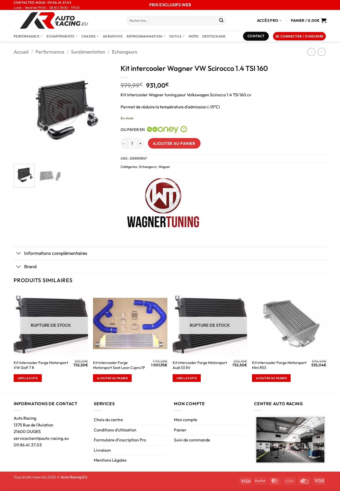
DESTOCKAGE (214, 36)
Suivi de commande (192, 439)
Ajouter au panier (174, 143)
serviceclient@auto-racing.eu (41, 438)
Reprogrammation (146, 36)
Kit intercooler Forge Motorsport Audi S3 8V (200, 365)
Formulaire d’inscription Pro (120, 439)
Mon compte (185, 419)
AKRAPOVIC (113, 36)
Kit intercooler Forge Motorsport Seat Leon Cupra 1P (119, 365)
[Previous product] (321, 52)
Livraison (102, 450)
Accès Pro (269, 20)
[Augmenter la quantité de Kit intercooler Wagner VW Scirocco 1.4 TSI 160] (140, 143)
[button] (299, 36)
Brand (25, 267)
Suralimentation (88, 52)
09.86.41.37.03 (28, 444)
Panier (180, 429)
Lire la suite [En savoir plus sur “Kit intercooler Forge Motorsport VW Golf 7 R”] (28, 378)
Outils (177, 36)
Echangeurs (124, 52)
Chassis (90, 36)
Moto (194, 36)
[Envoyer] (221, 20)
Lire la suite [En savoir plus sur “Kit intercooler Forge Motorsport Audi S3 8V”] (187, 378)
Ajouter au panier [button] (112, 378)
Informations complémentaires (50, 254)
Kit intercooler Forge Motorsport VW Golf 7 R (41, 365)
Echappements (62, 36)
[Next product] (311, 52)
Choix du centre (108, 419)
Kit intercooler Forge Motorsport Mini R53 (279, 365)
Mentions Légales (110, 460)
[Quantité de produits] (132, 143)
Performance (28, 36)
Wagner (164, 167)
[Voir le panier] (308, 20)
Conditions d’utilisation (115, 429)
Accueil (21, 52)
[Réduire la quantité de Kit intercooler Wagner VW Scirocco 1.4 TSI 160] (124, 143)
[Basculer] (19, 254)
